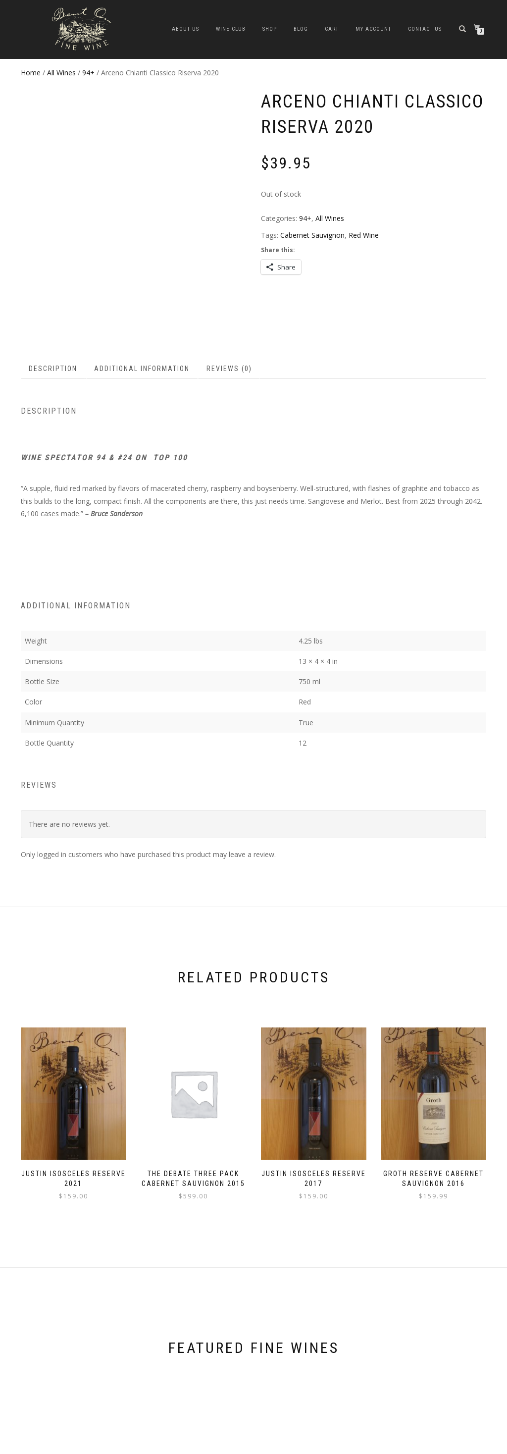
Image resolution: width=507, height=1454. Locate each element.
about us (185, 29)
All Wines (61, 72)
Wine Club (231, 29)
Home (31, 72)
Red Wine (364, 235)
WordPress (87, 1445)
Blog (301, 29)
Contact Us (425, 29)
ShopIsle (32, 1445)
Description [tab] (53, 341)
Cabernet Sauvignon (312, 235)
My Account (373, 29)
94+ (88, 72)
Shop (269, 29)
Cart (332, 29)
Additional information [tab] (142, 341)
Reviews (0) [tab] (229, 341)
